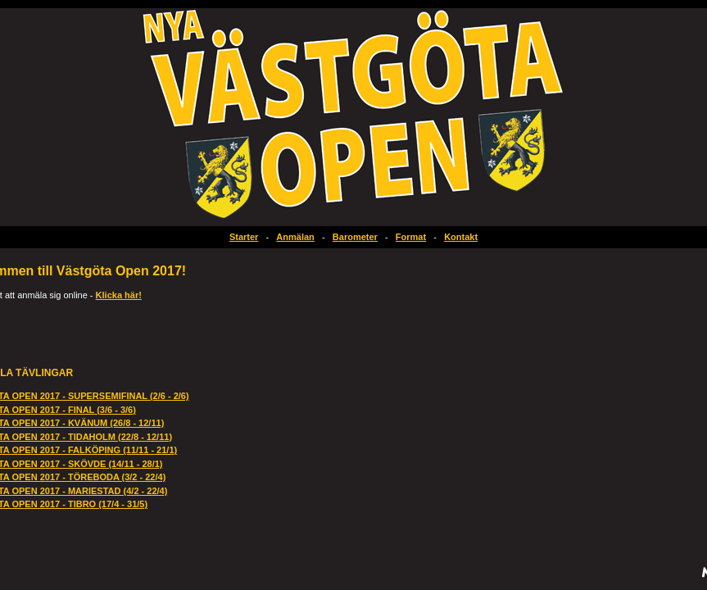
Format (411, 237)
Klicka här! (119, 295)
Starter (243, 237)
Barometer (355, 237)
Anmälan (295, 237)
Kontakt (461, 237)
